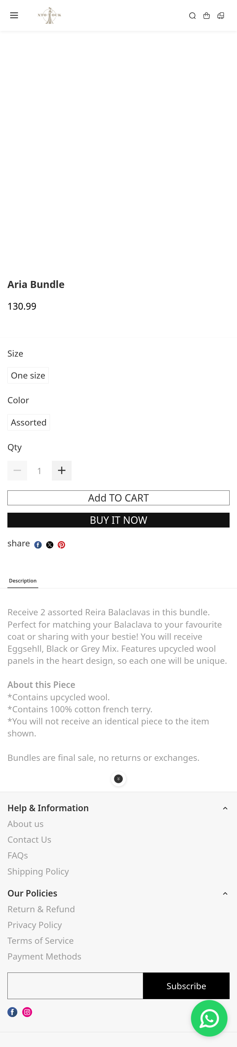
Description (23, 580)
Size (16, 353)
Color (19, 400)
